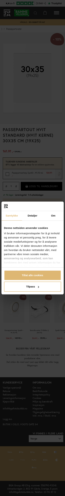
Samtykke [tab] (12, 215)
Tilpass (32, 286)
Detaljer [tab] (32, 215)
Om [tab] (53, 215)
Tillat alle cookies (32, 275)
